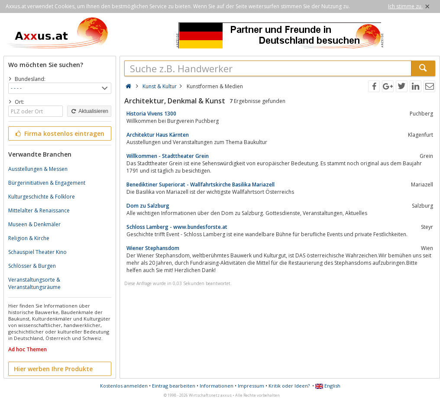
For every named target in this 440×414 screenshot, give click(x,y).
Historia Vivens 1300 (151, 113)
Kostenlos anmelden (124, 385)
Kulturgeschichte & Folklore (41, 196)
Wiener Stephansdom (152, 248)
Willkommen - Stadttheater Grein (167, 156)
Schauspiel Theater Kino (37, 252)
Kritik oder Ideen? (289, 385)
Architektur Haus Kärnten (157, 134)
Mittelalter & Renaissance (39, 210)
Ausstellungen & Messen (38, 169)
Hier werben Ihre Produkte (53, 369)
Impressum (251, 385)
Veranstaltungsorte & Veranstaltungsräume (34, 283)
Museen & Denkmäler (34, 224)
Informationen (216, 385)
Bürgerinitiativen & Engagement (46, 182)
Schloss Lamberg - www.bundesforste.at (176, 227)
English (327, 385)
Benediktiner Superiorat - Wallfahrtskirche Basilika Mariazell (200, 184)
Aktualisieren (89, 111)
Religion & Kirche (28, 238)
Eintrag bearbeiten (173, 385)
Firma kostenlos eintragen (59, 133)
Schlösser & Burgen (32, 266)
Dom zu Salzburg (147, 205)
